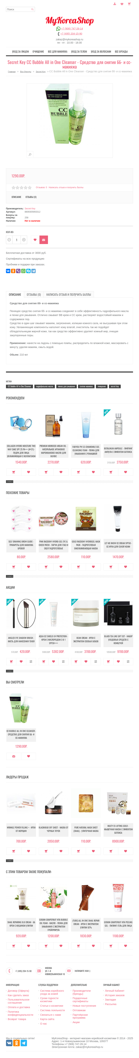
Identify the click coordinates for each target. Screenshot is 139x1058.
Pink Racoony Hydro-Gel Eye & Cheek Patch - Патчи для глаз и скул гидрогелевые (53, 545)
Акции (76, 1021)
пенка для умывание (66, 385)
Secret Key (41, 71)
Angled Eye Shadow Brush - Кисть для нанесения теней (21, 640)
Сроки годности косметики (49, 999)
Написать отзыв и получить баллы (66, 187)
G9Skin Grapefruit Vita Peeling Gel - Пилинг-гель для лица (118, 924)
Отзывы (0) (31, 196)
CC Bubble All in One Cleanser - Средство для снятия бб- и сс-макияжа (21, 734)
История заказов (115, 994)
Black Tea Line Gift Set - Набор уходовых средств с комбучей (118, 640)
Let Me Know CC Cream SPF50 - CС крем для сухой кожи (118, 545)
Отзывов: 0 (41, 187)
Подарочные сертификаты (80, 999)
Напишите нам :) (82, 970)
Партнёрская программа (80, 1016)
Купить (13, 471)
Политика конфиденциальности (20, 1013)
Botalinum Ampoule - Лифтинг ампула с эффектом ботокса (118, 450)
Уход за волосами (98, 51)
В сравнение (31, 661)
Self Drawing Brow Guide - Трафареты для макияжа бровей (21, 545)
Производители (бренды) (82, 992)
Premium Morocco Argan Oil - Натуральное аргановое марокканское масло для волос (53, 450)
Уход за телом (78, 51)
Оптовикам (79, 1009)
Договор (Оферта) (18, 990)
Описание (16, 196)
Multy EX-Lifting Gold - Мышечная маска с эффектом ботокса (118, 829)
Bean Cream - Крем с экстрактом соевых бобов (86, 640)
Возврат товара (17, 1018)
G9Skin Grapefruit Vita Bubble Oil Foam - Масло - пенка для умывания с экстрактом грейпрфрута (53, 924)
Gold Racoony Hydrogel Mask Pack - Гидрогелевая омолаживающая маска (86, 545)
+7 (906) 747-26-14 (72, 28)
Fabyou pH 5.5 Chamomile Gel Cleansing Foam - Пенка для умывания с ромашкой (86, 450)
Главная (12, 71)
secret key (115, 385)
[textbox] (20, 9)
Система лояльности (52, 1009)
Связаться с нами (50, 1014)
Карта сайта (47, 1018)
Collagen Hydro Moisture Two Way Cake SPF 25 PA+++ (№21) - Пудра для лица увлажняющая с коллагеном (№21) (21, 451)
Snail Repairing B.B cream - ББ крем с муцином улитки (21, 924)
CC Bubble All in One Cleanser (19, 385)
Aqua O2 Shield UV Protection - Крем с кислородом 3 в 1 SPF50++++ (53, 639)
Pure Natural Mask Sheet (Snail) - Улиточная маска (86, 829)
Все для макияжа (59, 51)
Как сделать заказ (18, 994)
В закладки (35, 239)
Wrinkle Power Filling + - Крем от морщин (21, 829)
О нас (43, 1023)
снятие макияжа (86, 385)
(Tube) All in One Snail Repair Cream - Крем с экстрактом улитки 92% (86, 924)
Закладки (110, 999)
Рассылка (110, 1003)
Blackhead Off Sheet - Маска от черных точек (53, 829)
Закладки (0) (122, 3)
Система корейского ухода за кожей (52, 992)
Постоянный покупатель (114, 3)
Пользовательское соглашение (19, 1001)
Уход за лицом (24, 51)
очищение (102, 385)
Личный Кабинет (114, 990)
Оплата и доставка (19, 1006)
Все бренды (117, 51)
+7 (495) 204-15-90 (71, 33)
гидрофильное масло (44, 385)
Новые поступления (84, 1005)
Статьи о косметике (51, 1005)
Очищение (41, 51)
